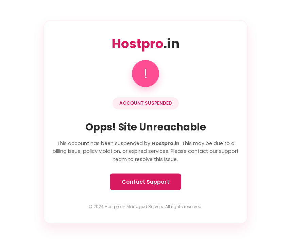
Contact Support (145, 182)
